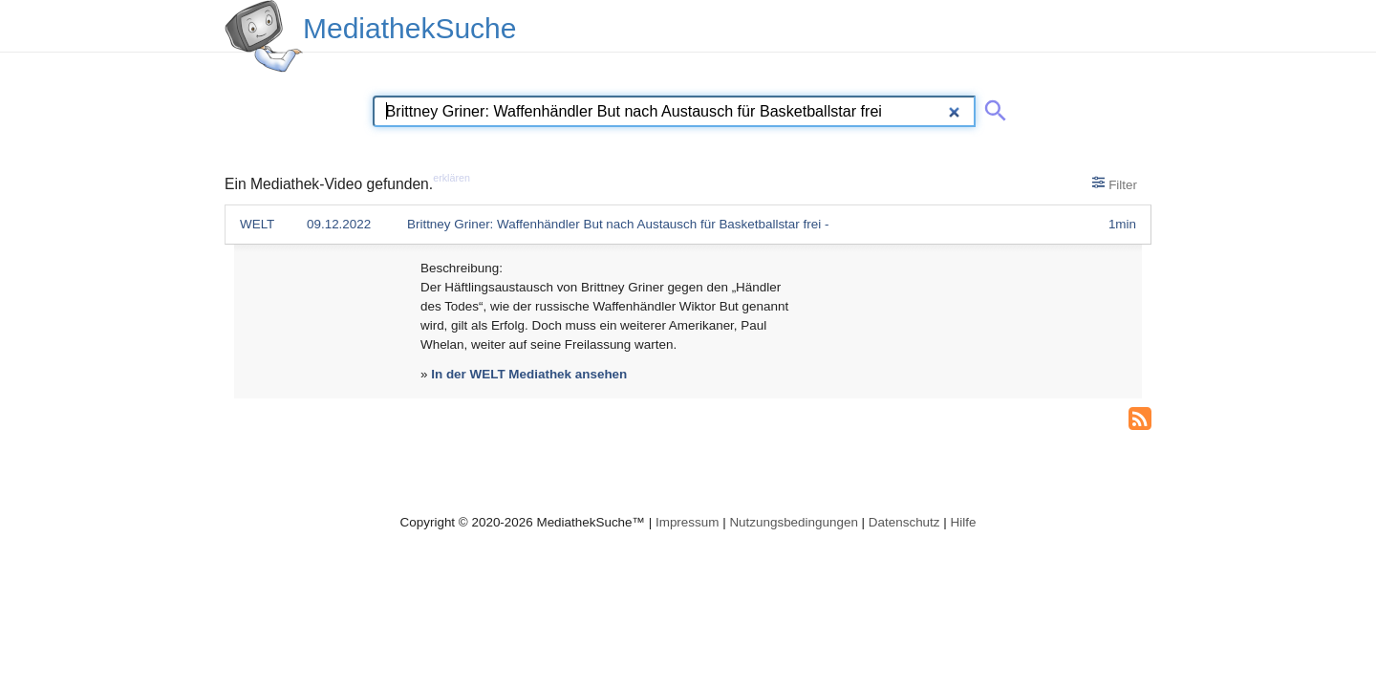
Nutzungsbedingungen (793, 522)
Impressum (687, 522)
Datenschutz (904, 522)
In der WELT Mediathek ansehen (529, 374)
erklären (451, 177)
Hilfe (964, 522)
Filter (1114, 183)
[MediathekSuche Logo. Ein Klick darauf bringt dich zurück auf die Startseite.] (264, 36)
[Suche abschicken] (991, 107)
